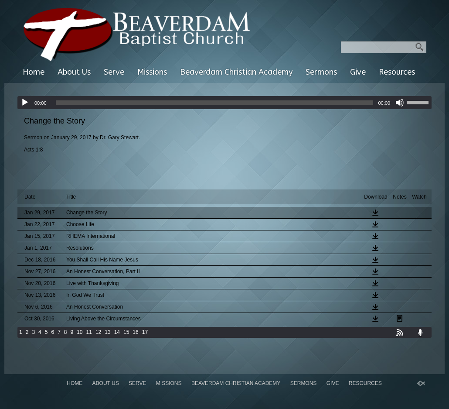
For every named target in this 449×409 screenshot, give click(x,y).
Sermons (321, 72)
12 (98, 332)
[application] (224, 102)
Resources (397, 72)
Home (33, 72)
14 (117, 332)
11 (89, 332)
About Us (74, 72)
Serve (114, 72)
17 (145, 332)
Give (358, 72)
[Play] (24, 102)
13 (107, 332)
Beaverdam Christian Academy (236, 72)
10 (79, 332)
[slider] (215, 102)
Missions (152, 72)
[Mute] (399, 102)
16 (135, 332)
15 (126, 332)
